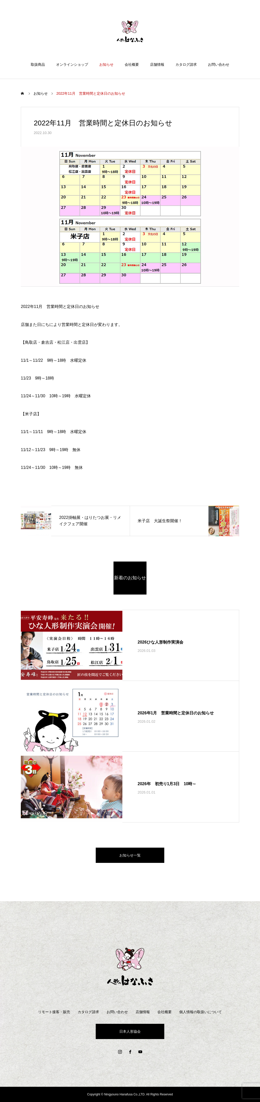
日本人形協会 (130, 1031)
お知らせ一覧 (130, 855)
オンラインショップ (72, 64)
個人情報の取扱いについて (200, 1012)
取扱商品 (38, 64)
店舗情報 (157, 64)
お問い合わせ (218, 64)
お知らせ (106, 64)
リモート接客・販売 (54, 1012)
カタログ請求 (186, 64)
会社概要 (132, 64)
